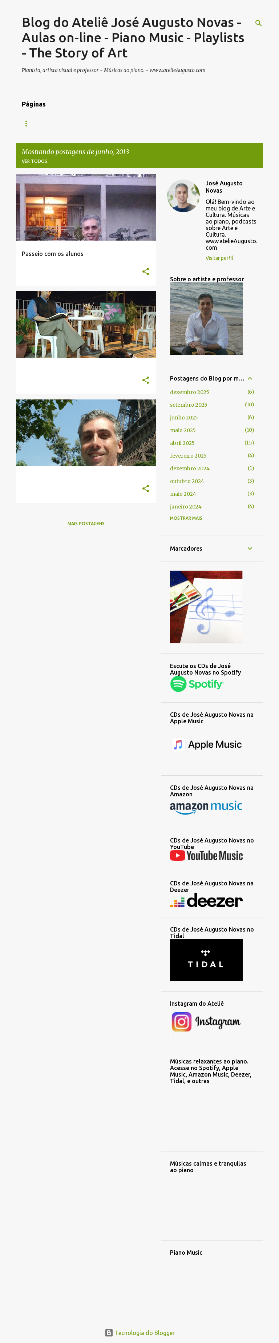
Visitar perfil (219, 258)
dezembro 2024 (190, 468)
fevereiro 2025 (188, 456)
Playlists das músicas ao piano (217, 123)
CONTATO (63, 123)
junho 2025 (184, 417)
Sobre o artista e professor (126, 123)
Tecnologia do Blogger (140, 1333)
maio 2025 (183, 430)
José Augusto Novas (224, 187)
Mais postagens (86, 523)
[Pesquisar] (258, 23)
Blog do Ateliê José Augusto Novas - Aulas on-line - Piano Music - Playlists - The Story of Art (133, 37)
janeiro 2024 (186, 506)
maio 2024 (183, 494)
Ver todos (34, 161)
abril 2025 (182, 443)
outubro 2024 (187, 481)
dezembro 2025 (189, 392)
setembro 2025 (188, 405)
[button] (145, 272)
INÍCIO (29, 123)
